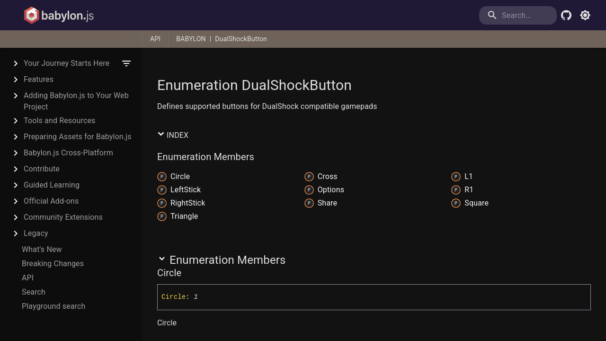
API (155, 39)
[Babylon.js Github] (566, 15)
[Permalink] (187, 273)
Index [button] (172, 135)
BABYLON (190, 39)
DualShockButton (241, 39)
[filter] (126, 63)
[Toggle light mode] (585, 15)
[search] (518, 15)
